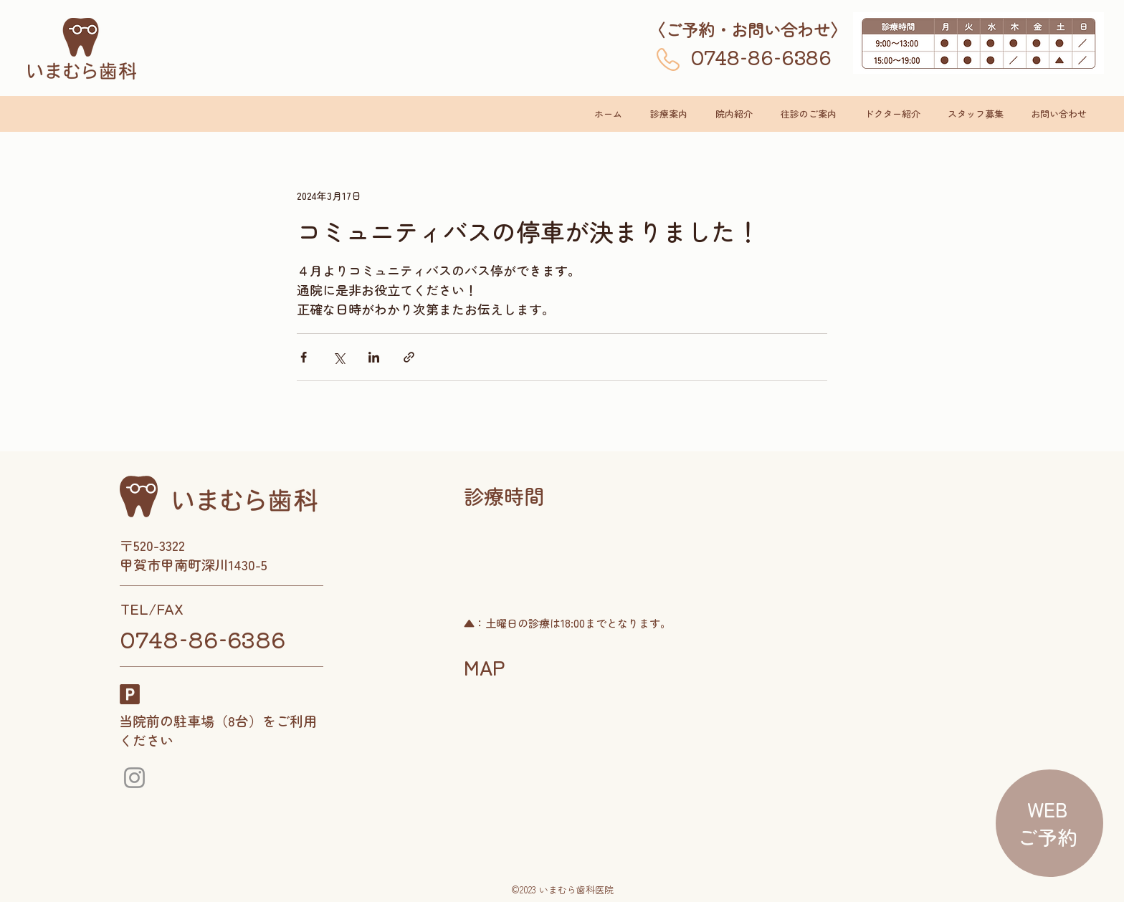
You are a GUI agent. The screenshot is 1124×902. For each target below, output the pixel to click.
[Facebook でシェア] (303, 357)
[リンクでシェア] (409, 357)
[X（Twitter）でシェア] (339, 357)
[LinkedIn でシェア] (374, 357)
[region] (1047, 824)
